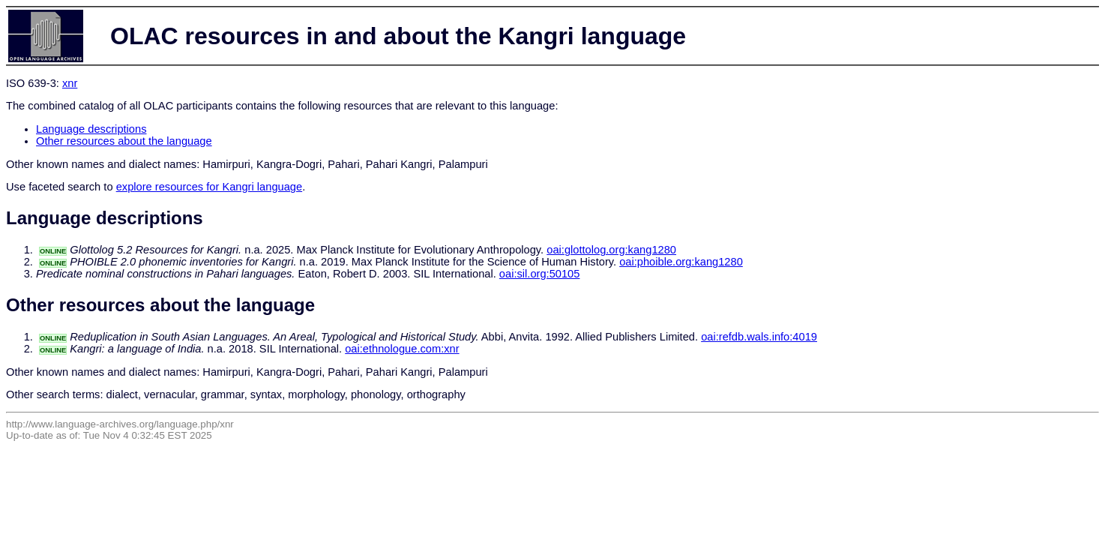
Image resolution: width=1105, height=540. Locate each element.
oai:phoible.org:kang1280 (681, 262)
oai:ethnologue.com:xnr (402, 349)
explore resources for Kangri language (209, 187)
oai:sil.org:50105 (539, 274)
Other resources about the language (124, 141)
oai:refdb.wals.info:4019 (759, 337)
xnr (69, 83)
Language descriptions (91, 129)
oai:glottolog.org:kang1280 (611, 250)
